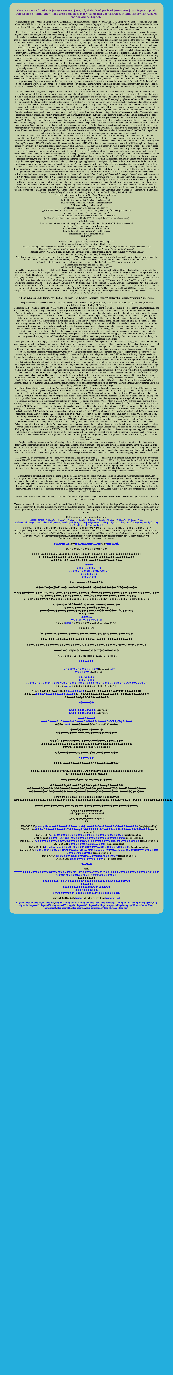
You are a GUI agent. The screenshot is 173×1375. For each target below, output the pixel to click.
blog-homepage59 (108, 905)
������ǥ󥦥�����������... (83, 672)
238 (96, 520)
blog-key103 (39, 902)
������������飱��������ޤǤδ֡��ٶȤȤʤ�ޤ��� (96, 721)
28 (53, 520)
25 (103, 520)
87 (65, 520)
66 (141, 520)
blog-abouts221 (111, 908)
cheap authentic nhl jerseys (48, 522)
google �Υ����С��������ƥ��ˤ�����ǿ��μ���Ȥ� (86, 835)
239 (137, 520)
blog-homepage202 (126, 905)
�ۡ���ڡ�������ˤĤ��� (39, 872)
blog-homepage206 (24, 902)
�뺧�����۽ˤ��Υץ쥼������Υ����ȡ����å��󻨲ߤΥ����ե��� (87, 881)
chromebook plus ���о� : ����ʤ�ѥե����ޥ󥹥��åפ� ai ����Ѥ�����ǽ (87, 847)
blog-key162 (81, 905)
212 (71, 520)
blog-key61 (95, 902)
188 (116, 520)
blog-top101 (45, 905)
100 (91, 520)
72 (88, 520)
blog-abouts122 (126, 902)
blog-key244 (93, 905)
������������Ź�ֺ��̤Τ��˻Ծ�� (86, 887)
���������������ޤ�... (89, 669)
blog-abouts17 (142, 905)
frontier (78, 898)
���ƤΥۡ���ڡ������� (100, 875)
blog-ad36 (124, 908)
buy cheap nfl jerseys (70, 522)
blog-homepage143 (110, 902)
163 (125, 520)
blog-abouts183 (59, 905)
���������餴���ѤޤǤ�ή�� (89, 571)
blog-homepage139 (95, 908)
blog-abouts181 (64, 908)
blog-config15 (84, 525)
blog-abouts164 (73, 902)
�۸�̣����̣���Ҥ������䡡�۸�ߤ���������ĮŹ (86, 893)
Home (33, 520)
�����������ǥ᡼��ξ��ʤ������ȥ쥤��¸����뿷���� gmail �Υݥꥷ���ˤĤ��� (87, 841)
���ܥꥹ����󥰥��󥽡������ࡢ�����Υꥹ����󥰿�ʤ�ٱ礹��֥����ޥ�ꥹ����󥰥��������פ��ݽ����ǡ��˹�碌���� (92, 829)
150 (57, 520)
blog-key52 (97, 525)
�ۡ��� (89, 565)
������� (86, 680)
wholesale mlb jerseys (24, 522)
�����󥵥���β (86, 884)
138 (107, 520)
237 (61, 520)
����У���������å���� (55, 694)
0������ (86, 661)
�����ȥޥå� (62, 543)
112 (49, 520)
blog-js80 (71, 905)
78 (45, 520)
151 (132, 520)
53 (84, 520)
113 (120, 520)
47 (129, 520)
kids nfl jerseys (132, 522)
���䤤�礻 (112, 543)
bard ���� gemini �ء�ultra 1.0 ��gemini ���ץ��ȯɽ (87, 856)
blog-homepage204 (143, 902)
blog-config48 (146, 522)
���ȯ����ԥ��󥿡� (86, 890)
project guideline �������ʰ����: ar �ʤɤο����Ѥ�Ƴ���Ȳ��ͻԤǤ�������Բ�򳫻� (86, 826)
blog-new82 (60, 902)
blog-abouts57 (78, 908)
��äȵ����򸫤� (86, 677)
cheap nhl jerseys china (113, 522)
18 (100, 520)
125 (76, 520)
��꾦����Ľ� (75, 691)
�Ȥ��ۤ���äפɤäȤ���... (83, 710)
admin (68, 623)
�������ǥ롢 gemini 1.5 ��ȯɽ (87, 844)
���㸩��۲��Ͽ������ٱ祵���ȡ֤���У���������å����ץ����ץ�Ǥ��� (95, 683)
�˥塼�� (105, 872)
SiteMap (40, 520)
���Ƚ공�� (89, 577)
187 (80, 520)
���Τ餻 (86, 616)
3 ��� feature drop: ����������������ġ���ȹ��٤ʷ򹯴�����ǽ (87, 838)
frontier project (112, 898)
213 (111, 520)
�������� (89, 574)
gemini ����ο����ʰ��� (86, 859)
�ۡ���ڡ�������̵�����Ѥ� (131, 872)
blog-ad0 (50, 902)
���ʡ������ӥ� (89, 568)
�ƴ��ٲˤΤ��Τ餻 (92, 620)
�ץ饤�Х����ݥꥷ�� (88, 543)
